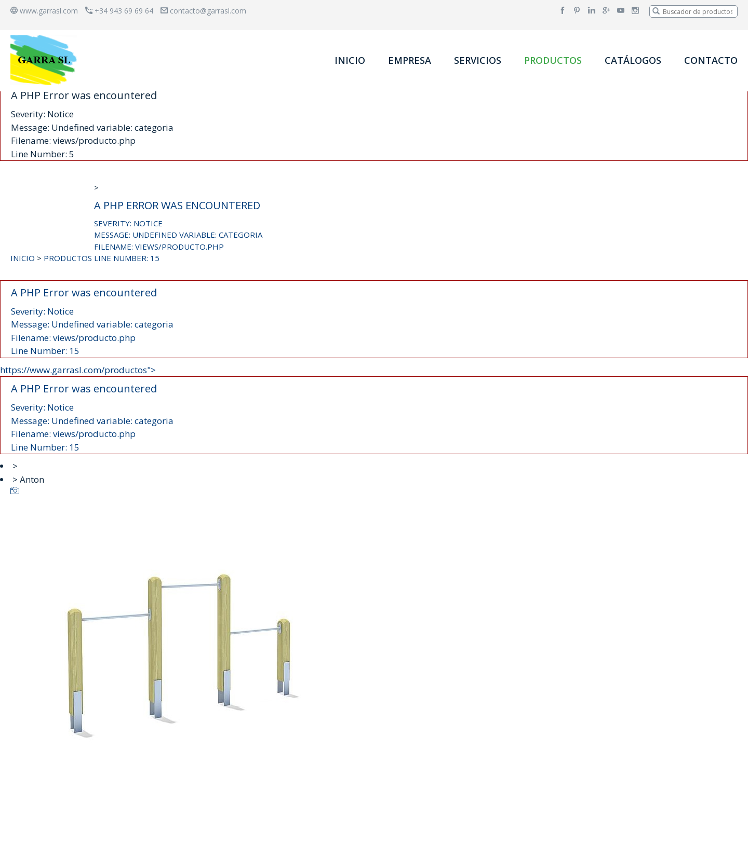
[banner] (45, 60)
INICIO (350, 60)
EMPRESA (409, 60)
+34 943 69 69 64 (119, 11)
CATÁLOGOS (633, 60)
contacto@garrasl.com (203, 11)
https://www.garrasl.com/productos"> (374, 409)
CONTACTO (711, 60)
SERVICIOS (477, 60)
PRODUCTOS (553, 60)
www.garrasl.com (44, 11)
